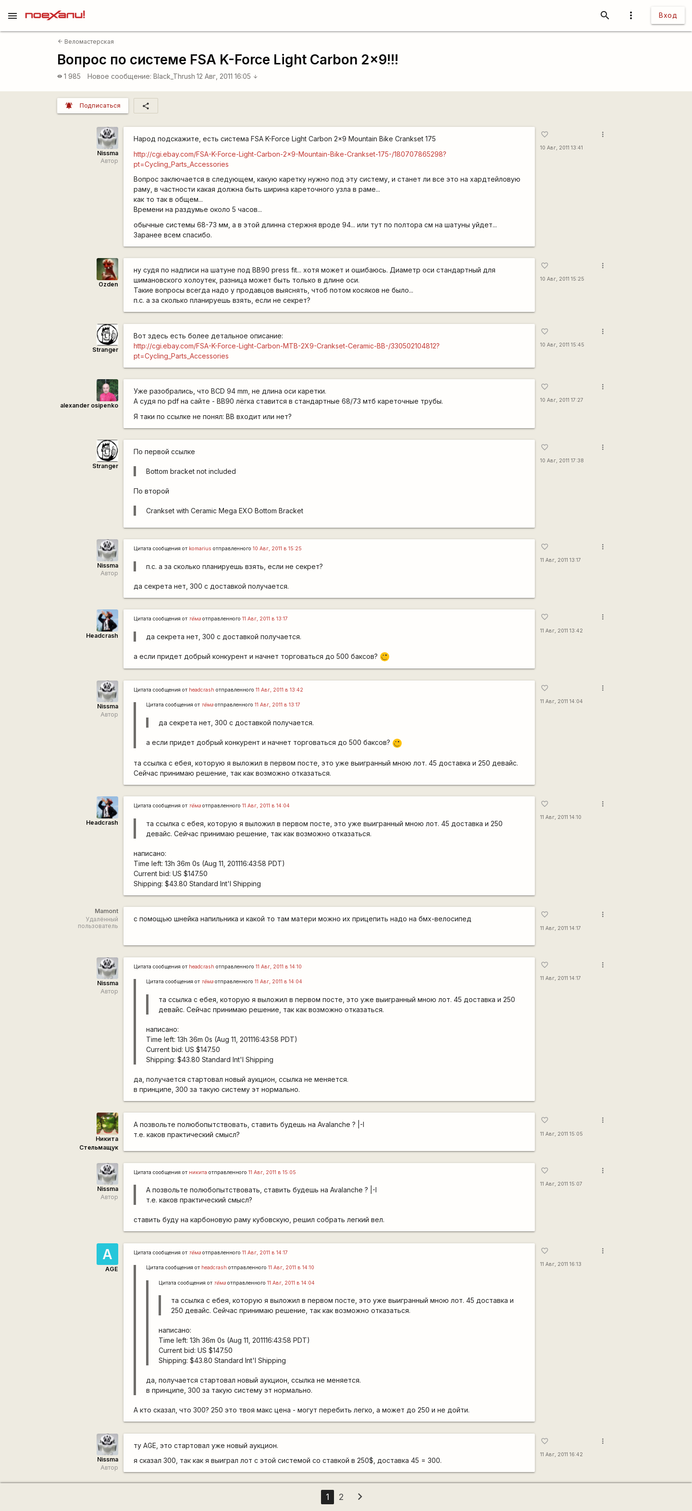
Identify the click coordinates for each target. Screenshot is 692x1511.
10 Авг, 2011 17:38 (562, 461)
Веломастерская (85, 41)
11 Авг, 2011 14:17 (560, 928)
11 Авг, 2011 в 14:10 (279, 967)
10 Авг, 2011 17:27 (561, 400)
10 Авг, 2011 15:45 (562, 345)
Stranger (105, 349)
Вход (668, 15)
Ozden (108, 284)
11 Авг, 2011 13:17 (560, 560)
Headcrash (102, 635)
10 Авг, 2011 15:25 (562, 279)
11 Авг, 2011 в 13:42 (279, 690)
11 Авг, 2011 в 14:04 (266, 806)
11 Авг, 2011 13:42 (561, 631)
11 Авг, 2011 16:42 (561, 1454)
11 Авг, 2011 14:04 (561, 701)
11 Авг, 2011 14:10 (560, 817)
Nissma (107, 153)
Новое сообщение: (119, 76)
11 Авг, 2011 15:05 (561, 1134)
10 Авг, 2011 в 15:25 (277, 548)
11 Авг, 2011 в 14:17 (265, 1253)
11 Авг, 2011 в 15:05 (272, 1172)
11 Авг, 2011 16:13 (560, 1264)
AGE (111, 1269)
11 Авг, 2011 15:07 (561, 1184)
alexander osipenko (89, 405)
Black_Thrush (174, 76)
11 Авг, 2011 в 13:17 (265, 619)
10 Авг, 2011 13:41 (561, 148)
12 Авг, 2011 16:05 (227, 76)
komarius (200, 548)
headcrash (201, 690)
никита (198, 1172)
